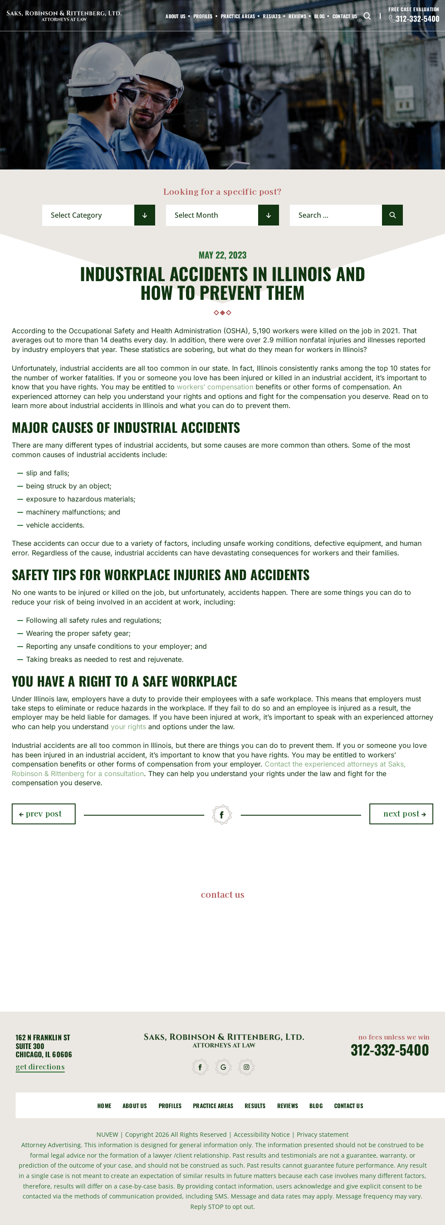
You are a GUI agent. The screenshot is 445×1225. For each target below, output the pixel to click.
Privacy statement (323, 1134)
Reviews (297, 16)
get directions (40, 1067)
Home (104, 1106)
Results (271, 16)
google (224, 1068)
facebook (222, 815)
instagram (247, 1068)
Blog (319, 16)
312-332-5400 (417, 18)
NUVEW (107, 1134)
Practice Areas (238, 16)
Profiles (203, 16)
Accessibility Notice (263, 1134)
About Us (176, 16)
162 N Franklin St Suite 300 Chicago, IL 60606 (44, 1046)
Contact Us (344, 16)
